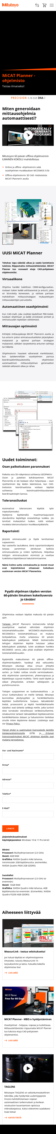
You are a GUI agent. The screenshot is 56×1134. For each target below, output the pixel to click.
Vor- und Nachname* (13, 750)
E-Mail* (6, 808)
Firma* (5, 765)
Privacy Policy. (13, 723)
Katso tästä (12, 1117)
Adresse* (6, 779)
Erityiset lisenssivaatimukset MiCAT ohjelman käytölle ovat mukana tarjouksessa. (28, 736)
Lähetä (10, 828)
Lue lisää (11, 972)
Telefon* (6, 794)
